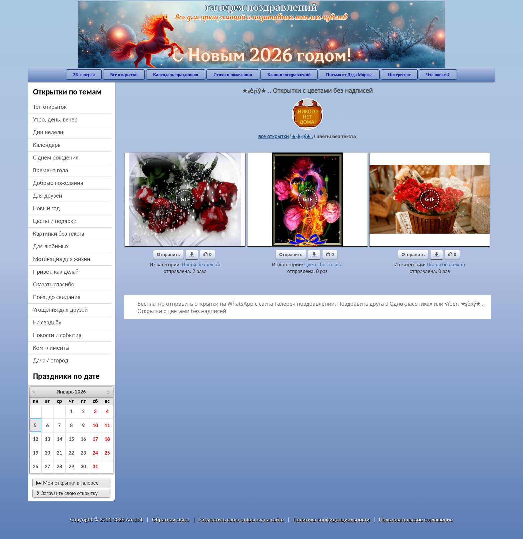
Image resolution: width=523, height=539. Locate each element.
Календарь (47, 145)
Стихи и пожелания (232, 74)
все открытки (273, 136)
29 (71, 466)
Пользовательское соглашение (416, 519)
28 (59, 466)
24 (95, 453)
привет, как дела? (56, 271)
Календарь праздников (175, 74)
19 (35, 453)
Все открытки (124, 74)
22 (71, 453)
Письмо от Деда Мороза (349, 74)
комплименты (51, 347)
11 (107, 425)
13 (47, 439)
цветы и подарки (54, 221)
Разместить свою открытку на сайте (241, 519)
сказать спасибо (53, 284)
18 (107, 439)
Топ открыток (50, 106)
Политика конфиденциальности (331, 519)
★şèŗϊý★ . (302, 136)
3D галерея (84, 74)
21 (59, 453)
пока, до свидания (56, 297)
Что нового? (438, 74)
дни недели (48, 132)
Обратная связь (170, 519)
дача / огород (50, 360)
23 (83, 453)
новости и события (57, 335)
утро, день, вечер (55, 119)
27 (47, 466)
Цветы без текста (201, 264)
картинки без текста (58, 233)
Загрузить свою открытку (67, 493)
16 (83, 439)
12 (35, 439)
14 (59, 439)
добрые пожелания (58, 183)
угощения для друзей (60, 309)
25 (107, 453)
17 (95, 439)
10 (95, 425)
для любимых (51, 246)
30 (83, 466)
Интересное (399, 74)
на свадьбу (47, 322)
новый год (46, 208)
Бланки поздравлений (289, 74)
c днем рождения (55, 157)
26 (35, 466)
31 (95, 466)
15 (71, 439)
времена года (50, 170)
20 (47, 453)
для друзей (47, 195)
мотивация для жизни (61, 259)
